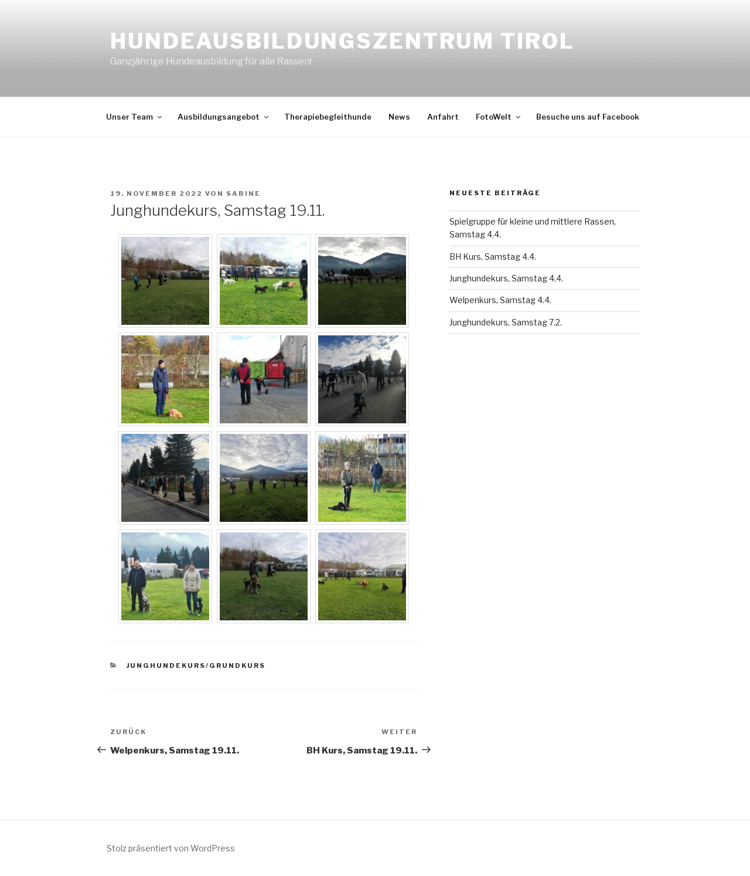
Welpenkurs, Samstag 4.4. (500, 300)
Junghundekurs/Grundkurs (196, 665)
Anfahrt (443, 116)
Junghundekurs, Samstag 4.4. (506, 278)
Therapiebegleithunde (327, 116)
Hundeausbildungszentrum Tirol (342, 41)
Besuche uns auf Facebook (587, 116)
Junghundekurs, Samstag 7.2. (505, 322)
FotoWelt (499, 116)
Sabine (243, 193)
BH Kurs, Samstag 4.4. (492, 257)
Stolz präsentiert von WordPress (171, 848)
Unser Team (134, 116)
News (399, 116)
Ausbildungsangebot (224, 116)
